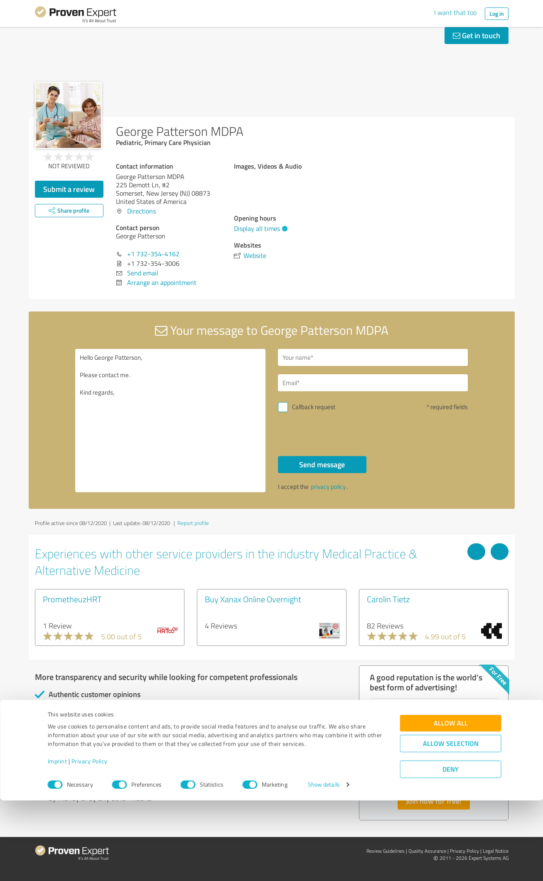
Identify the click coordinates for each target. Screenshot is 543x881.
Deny (450, 850)
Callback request (313, 406)
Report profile (193, 523)
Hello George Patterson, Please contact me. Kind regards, (170, 420)
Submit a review (69, 189)
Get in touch (476, 35)
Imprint (57, 842)
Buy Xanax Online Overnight (253, 599)
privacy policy (328, 486)
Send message (322, 464)
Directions (141, 211)
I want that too (455, 12)
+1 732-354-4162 (153, 253)
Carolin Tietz (388, 599)
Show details (324, 865)
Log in (496, 13)
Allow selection (451, 824)
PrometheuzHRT (72, 599)
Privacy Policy (89, 842)
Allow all (451, 804)
